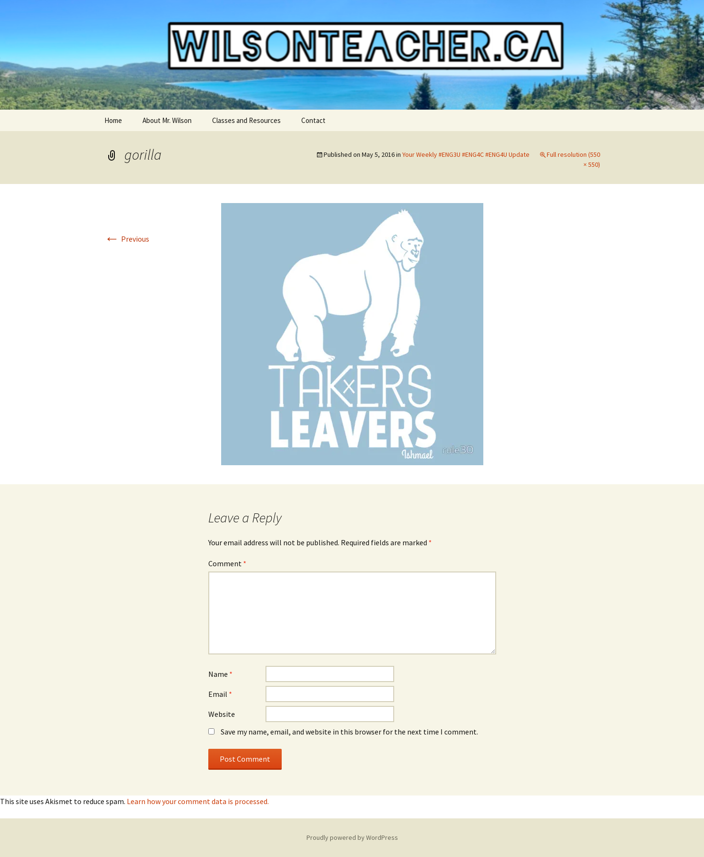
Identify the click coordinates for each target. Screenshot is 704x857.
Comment (227, 563)
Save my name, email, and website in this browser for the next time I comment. (349, 731)
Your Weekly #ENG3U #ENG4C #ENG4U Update (466, 154)
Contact (313, 120)
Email (220, 694)
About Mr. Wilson (167, 120)
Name (220, 674)
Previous (126, 239)
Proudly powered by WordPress (352, 837)
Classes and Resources (246, 120)
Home (113, 120)
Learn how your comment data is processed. (198, 801)
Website (221, 714)
